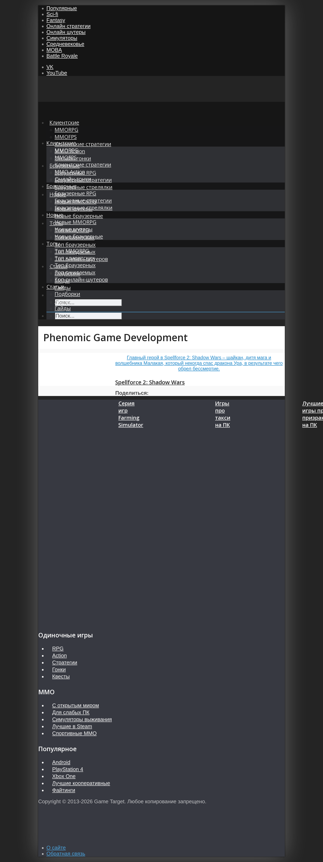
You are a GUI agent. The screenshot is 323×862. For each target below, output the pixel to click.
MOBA (54, 50)
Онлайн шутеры (65, 32)
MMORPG (66, 150)
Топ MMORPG (72, 250)
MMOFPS (66, 136)
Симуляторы (61, 38)
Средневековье (65, 44)
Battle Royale (62, 56)
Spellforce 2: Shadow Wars (150, 382)
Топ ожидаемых (75, 272)
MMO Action (70, 171)
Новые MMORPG (75, 222)
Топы (53, 243)
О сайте (56, 848)
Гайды (63, 308)
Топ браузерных (75, 244)
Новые (54, 214)
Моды (62, 301)
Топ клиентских (75, 258)
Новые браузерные (79, 215)
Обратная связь (65, 853)
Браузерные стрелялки (83, 187)
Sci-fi (52, 14)
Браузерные (61, 186)
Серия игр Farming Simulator (130, 414)
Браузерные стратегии (83, 200)
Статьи (55, 286)
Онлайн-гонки (73, 179)
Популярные (61, 8)
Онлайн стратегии (68, 26)
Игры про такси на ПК (222, 414)
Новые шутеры (73, 229)
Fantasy (55, 20)
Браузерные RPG (75, 193)
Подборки (67, 293)
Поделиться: (132, 393)
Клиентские (61, 143)
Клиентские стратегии (83, 144)
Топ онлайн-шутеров (81, 279)
